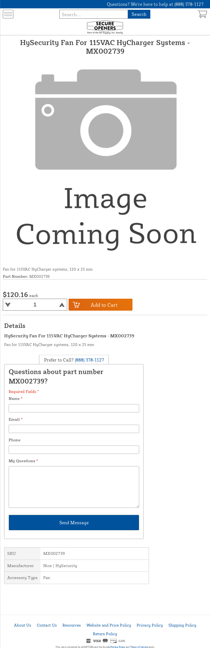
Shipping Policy (182, 625)
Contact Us (47, 625)
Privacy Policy (150, 625)
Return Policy (105, 633)
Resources (71, 625)
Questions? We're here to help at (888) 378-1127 (155, 4)
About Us (22, 625)
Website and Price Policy (108, 625)
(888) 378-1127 (89, 359)
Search (139, 14)
